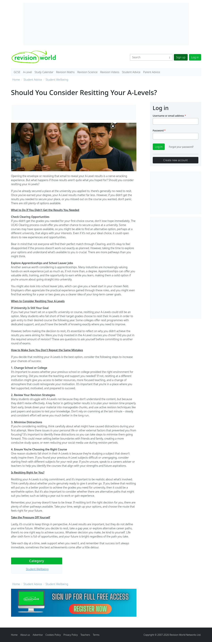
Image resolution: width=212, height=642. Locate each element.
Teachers (85, 634)
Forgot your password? (181, 146)
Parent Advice (151, 72)
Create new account (175, 160)
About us (25, 634)
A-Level (27, 72)
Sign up (180, 57)
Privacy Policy (70, 634)
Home (16, 79)
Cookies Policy (53, 634)
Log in (195, 57)
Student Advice (131, 72)
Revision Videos (109, 72)
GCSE (17, 72)
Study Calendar (44, 72)
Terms (96, 634)
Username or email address (168, 115)
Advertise (38, 634)
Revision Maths (65, 72)
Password (158, 130)
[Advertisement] (175, 268)
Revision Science (87, 72)
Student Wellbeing (57, 79)
